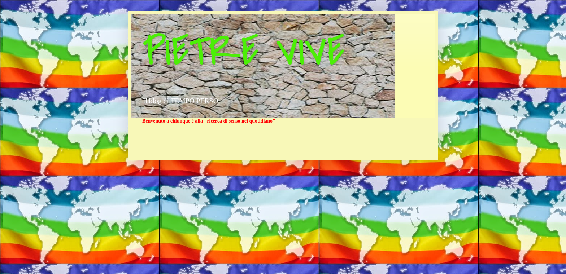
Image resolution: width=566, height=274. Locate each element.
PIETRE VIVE (243, 51)
